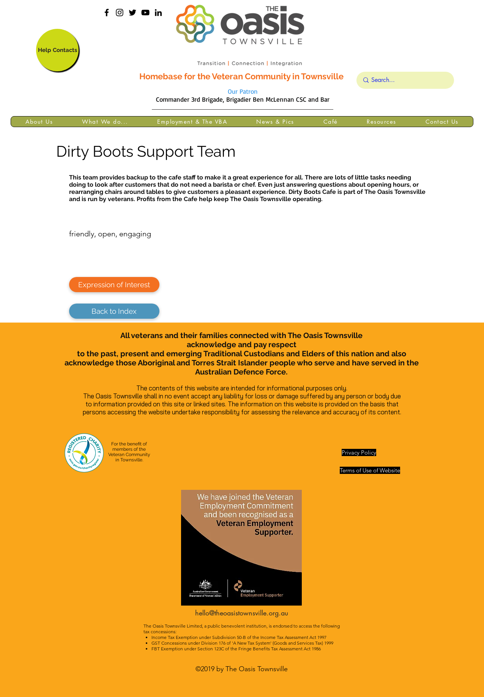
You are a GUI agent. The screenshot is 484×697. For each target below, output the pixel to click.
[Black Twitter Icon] (132, 12)
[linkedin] (158, 12)
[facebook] (107, 12)
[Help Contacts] (57, 50)
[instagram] (120, 12)
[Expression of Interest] (114, 284)
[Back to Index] (114, 311)
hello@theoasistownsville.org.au (241, 612)
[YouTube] (145, 12)
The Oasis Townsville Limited (172, 626)
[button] (39, 121)
